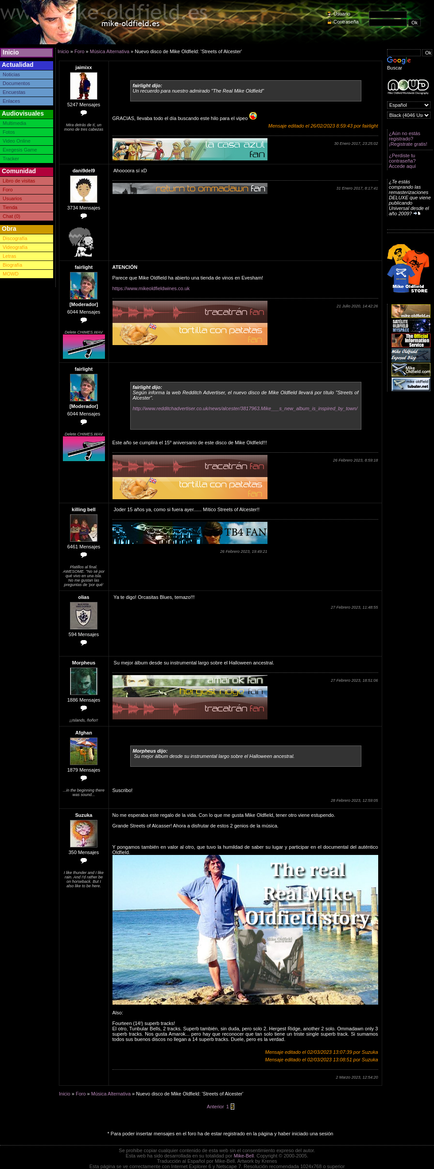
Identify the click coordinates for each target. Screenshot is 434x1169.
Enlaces (11, 101)
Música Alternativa (109, 51)
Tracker (11, 158)
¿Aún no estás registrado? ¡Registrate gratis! (408, 139)
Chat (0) (11, 216)
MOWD (11, 273)
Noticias (11, 74)
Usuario (341, 13)
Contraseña (346, 21)
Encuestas (14, 92)
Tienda (10, 207)
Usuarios (12, 198)
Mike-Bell (244, 1155)
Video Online (17, 141)
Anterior (215, 1106)
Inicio (11, 52)
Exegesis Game (20, 149)
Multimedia (14, 123)
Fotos (9, 132)
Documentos (16, 83)
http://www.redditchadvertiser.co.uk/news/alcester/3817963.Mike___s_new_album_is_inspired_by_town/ (245, 408)
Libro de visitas (19, 180)
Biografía (12, 265)
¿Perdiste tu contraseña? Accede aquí (402, 161)
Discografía (15, 238)
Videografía (15, 247)
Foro (8, 189)
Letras (9, 256)
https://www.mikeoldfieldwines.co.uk (151, 288)
